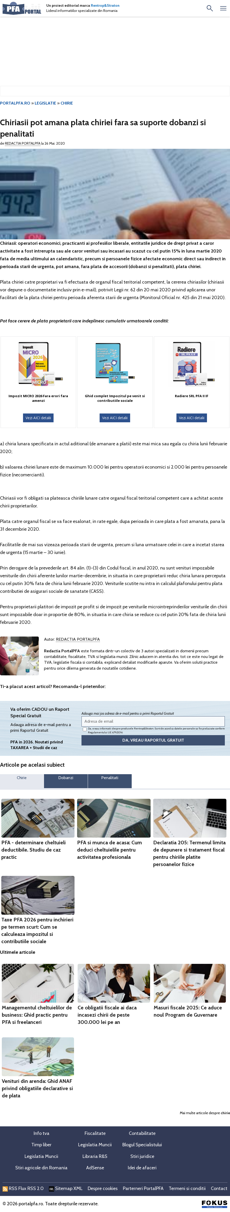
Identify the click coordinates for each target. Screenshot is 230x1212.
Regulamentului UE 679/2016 (105, 732)
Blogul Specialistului (142, 1145)
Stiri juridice (142, 1156)
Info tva (41, 1133)
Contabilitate (142, 1133)
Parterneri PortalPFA (143, 1188)
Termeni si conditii (187, 1188)
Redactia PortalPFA (22, 143)
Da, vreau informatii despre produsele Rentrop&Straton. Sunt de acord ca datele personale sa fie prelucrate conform (154, 730)
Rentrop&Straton (105, 5)
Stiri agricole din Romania (41, 1168)
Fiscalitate (95, 1133)
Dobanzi (65, 777)
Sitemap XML (66, 1188)
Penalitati (109, 777)
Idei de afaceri (142, 1168)
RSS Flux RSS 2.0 (23, 1188)
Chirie (22, 777)
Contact (219, 1188)
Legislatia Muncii (95, 1145)
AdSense (95, 1168)
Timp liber (41, 1145)
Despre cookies (103, 1188)
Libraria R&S (95, 1156)
